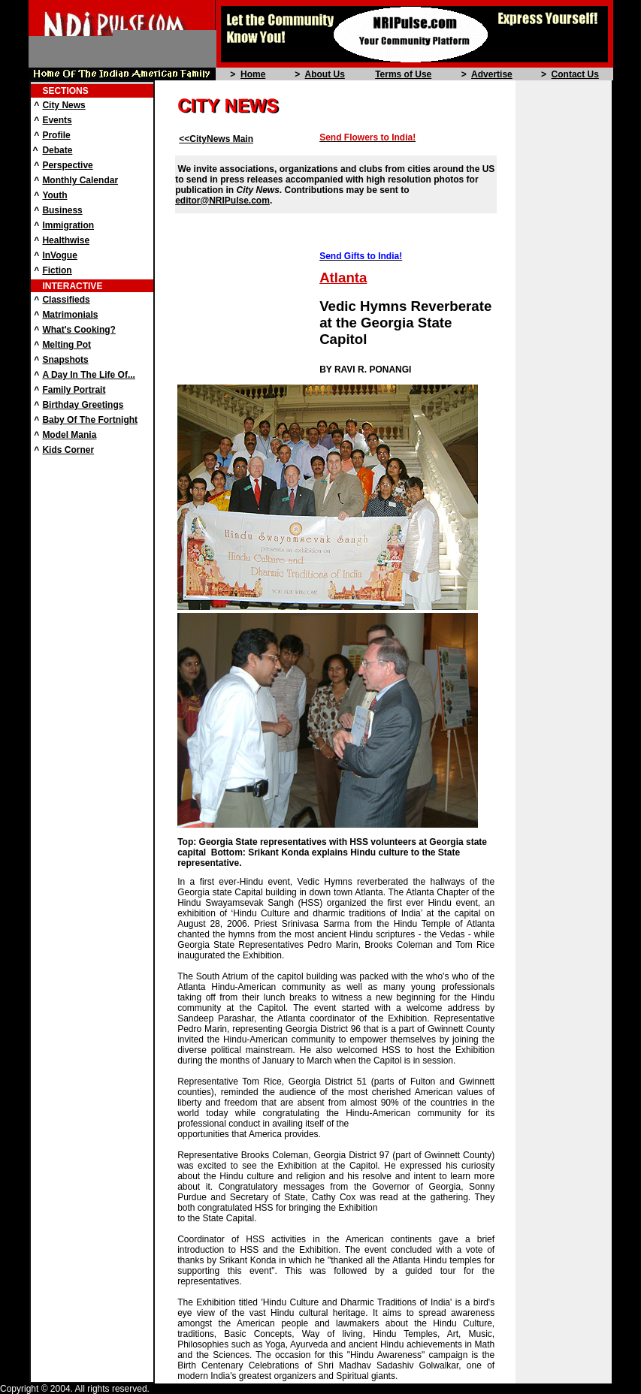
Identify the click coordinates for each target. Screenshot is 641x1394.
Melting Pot (66, 344)
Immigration (68, 225)
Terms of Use (403, 74)
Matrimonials (70, 314)
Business (62, 210)
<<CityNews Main (216, 139)
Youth (54, 195)
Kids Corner (68, 450)
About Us (325, 74)
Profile (56, 135)
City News (63, 105)
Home (252, 74)
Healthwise (65, 240)
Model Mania (69, 435)
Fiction (56, 270)
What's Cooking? (79, 329)
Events (56, 120)
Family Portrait (73, 390)
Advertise (491, 74)
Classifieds (65, 299)
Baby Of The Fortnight (90, 420)
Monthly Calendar (80, 180)
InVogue (59, 255)
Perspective (67, 165)
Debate (57, 150)
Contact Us (575, 74)
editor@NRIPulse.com (222, 200)
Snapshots (65, 360)
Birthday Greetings (82, 405)
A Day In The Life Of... (88, 375)
